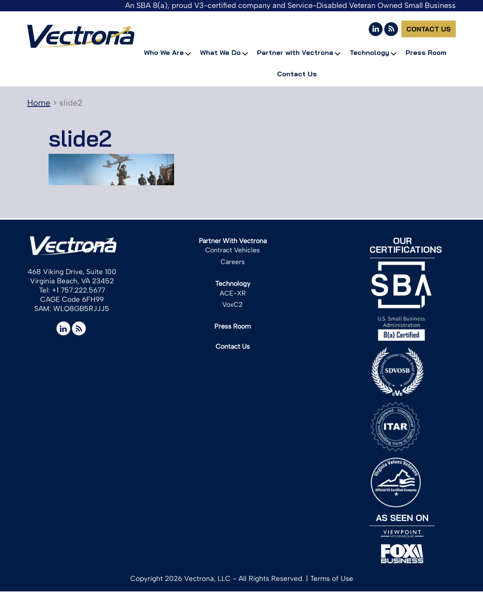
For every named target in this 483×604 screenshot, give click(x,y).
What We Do (220, 52)
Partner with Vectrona (295, 52)
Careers (233, 262)
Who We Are (164, 52)
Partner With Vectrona (233, 241)
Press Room (426, 52)
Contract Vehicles (232, 250)
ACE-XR (233, 293)
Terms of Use (331, 578)
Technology (369, 52)
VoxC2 (232, 304)
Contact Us (428, 29)
